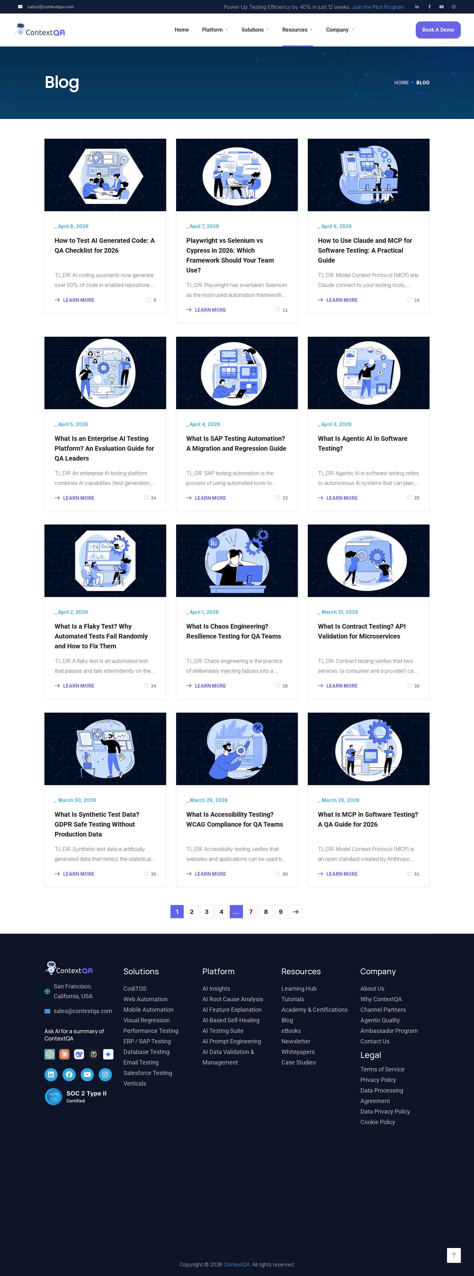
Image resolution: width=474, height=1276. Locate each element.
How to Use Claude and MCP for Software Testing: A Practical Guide (365, 250)
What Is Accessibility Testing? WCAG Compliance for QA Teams (234, 819)
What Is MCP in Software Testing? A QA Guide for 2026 (368, 819)
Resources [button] (294, 30)
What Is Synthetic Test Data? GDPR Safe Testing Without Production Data (97, 824)
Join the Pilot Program (378, 7)
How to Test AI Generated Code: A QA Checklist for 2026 (105, 245)
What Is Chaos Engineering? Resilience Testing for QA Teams (233, 631)
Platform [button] (212, 30)
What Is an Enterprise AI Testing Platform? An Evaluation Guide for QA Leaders (104, 448)
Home (182, 30)
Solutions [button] (253, 30)
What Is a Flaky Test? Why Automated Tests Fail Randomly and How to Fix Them (101, 636)
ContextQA (237, 1264)
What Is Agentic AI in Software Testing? (363, 443)
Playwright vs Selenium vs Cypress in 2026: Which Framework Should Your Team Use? (230, 255)
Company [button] (337, 30)
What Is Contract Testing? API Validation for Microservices (362, 631)
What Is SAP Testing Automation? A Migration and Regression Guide (236, 443)
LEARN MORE (74, 300)
